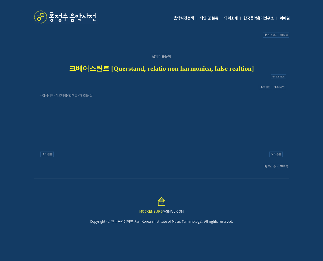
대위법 (279, 87)
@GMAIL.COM (161, 211)
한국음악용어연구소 (259, 18)
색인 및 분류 (209, 18)
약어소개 (231, 18)
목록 (284, 35)
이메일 (285, 18)
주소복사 (270, 35)
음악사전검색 (184, 18)
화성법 (265, 87)
